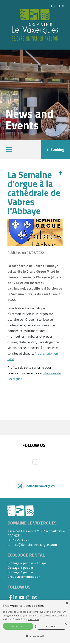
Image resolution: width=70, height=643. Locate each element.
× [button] (66, 603)
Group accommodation (23, 576)
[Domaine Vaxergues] (35, 24)
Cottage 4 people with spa (26, 563)
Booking (57, 149)
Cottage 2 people (20, 572)
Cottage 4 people (20, 567)
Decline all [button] (51, 626)
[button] (9, 149)
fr (53, 6)
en (61, 6)
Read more (33, 619)
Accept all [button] (18, 626)
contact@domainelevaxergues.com (32, 544)
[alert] (35, 621)
